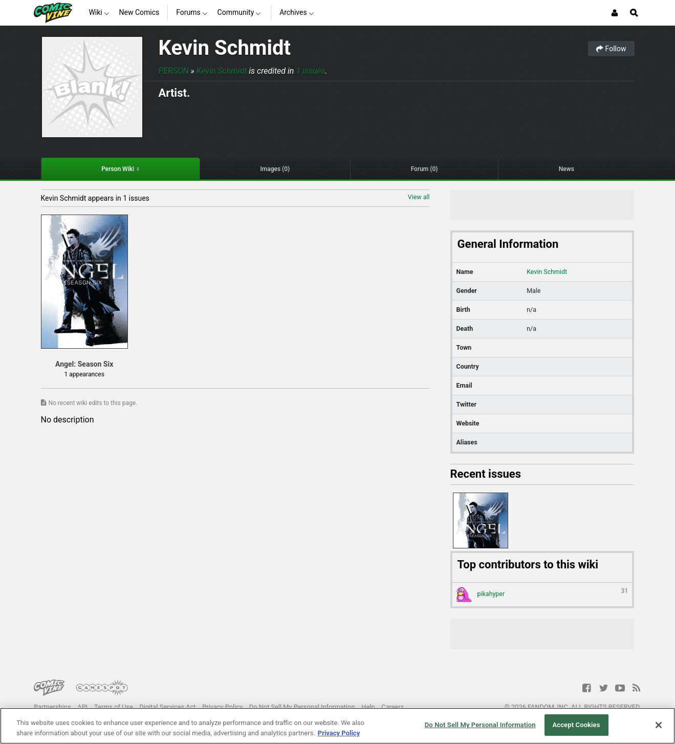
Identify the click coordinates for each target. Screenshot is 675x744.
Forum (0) (424, 169)
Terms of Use (113, 707)
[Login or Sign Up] (615, 13)
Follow (611, 49)
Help (368, 707)
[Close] (658, 725)
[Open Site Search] (634, 13)
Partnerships (52, 707)
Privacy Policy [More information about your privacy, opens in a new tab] (339, 733)
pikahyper (542, 594)
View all (419, 197)
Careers (392, 707)
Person (174, 71)
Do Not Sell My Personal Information (302, 707)
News (566, 169)
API (82, 707)
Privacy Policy (222, 707)
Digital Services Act (168, 707)
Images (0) (275, 169)
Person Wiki (117, 169)
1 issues (310, 71)
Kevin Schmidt (225, 48)
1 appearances (84, 374)
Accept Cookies (576, 725)
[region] (337, 726)
